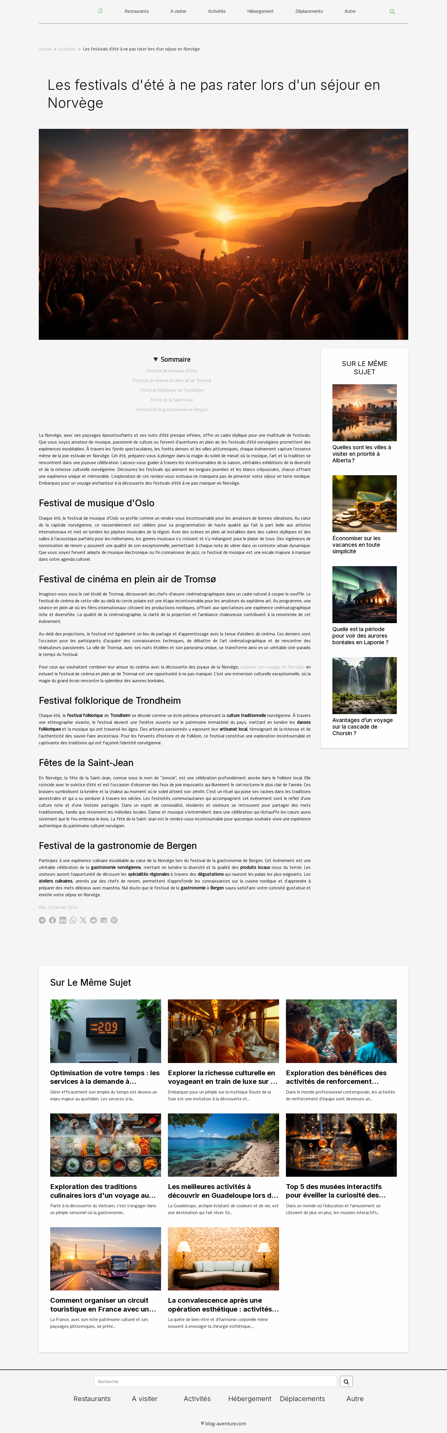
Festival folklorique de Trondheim (172, 390)
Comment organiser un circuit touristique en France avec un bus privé (99, 1309)
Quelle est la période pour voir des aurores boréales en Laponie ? (360, 636)
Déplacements (309, 11)
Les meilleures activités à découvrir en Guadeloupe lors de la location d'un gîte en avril (221, 1195)
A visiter (178, 11)
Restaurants (137, 11)
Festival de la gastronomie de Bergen (172, 409)
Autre (350, 11)
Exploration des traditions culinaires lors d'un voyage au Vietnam (99, 1195)
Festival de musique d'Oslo (172, 370)
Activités (216, 11)
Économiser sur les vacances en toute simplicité (356, 545)
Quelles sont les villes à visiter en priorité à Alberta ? (361, 454)
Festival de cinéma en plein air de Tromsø (172, 380)
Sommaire (175, 359)
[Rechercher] (215, 1381)
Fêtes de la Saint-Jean (172, 399)
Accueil (45, 48)
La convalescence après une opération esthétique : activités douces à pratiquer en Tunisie (220, 1309)
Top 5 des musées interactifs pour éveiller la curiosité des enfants (334, 1195)
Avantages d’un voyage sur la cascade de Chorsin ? (362, 727)
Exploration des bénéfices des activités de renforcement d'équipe (336, 1081)
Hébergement (260, 11)
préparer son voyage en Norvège (273, 666)
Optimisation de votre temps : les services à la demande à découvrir (105, 1081)
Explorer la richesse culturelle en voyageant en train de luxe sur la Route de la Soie (222, 1081)
